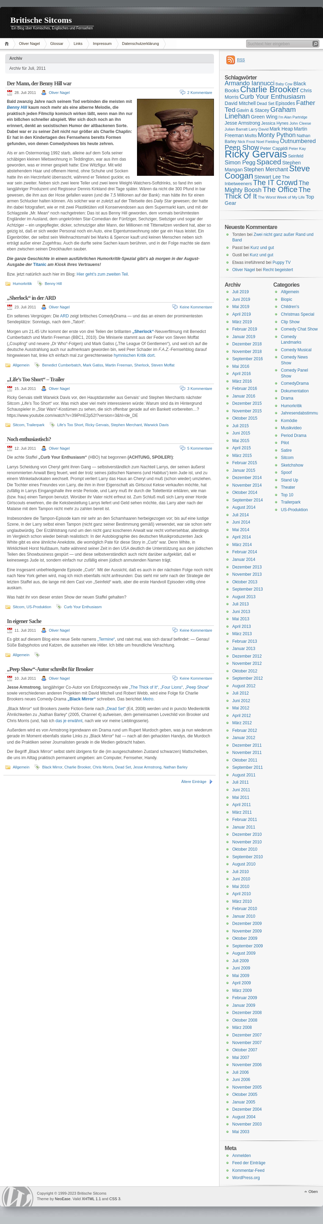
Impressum (102, 43)
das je (61, 720)
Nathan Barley (176, 767)
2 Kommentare (199, 92)
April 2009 (241, 983)
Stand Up (289, 480)
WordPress (17, 1196)
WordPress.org (246, 1177)
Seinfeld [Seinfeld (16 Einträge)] (295, 156)
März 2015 (242, 455)
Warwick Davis (156, 425)
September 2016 (247, 358)
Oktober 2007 (244, 1050)
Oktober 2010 (244, 849)
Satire (286, 450)
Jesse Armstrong (147, 767)
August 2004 (243, 1117)
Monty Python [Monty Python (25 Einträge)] (277, 135)
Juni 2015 (241, 433)
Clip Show (290, 321)
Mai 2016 (240, 366)
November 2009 (247, 931)
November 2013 (247, 574)
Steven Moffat (163, 365)
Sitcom (19, 425)
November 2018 (247, 351)
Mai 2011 (240, 797)
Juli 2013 (240, 604)
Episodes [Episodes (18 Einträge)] (285, 103)
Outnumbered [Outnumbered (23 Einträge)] (298, 141)
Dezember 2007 (247, 1035)
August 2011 (243, 775)
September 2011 (247, 767)
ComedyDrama (295, 383)
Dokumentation (295, 391)
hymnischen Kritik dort (134, 355)
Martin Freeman (118, 365)
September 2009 (247, 946)
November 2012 (247, 663)
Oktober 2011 (244, 760)
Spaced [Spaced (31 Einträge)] (268, 162)
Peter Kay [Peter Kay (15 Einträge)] (297, 148)
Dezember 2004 (247, 1109)
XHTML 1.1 (91, 1199)
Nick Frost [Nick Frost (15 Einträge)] (246, 142)
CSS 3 (114, 1199)
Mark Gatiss (93, 365)
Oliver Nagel (29, 43)
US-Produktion (39, 607)
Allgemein (21, 365)
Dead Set (123, 767)
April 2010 (241, 893)
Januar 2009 (243, 1005)
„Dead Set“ (115, 708)
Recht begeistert (278, 269)
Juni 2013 (241, 611)
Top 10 (287, 495)
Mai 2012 (240, 708)
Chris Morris (102, 767)
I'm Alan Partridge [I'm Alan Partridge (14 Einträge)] (292, 117)
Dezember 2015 (247, 403)
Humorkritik (22, 283)
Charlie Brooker (78, 767)
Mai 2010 (240, 886)
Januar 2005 (243, 1102)
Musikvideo (291, 427)
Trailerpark (36, 425)
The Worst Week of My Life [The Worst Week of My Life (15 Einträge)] (281, 197)
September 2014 (247, 500)
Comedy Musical (296, 349)
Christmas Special (297, 314)
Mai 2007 (240, 1057)
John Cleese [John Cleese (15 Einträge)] (300, 123)
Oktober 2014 (244, 492)
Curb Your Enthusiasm (82, 607)
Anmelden (241, 1155)
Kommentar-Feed (248, 1170)
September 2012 (247, 678)
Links (78, 43)
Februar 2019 (244, 329)
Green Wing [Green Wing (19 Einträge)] (264, 116)
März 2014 (242, 544)
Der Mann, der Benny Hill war (39, 83)
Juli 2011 (240, 782)
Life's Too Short (70, 425)
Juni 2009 (241, 968)
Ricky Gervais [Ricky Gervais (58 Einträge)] (256, 154)
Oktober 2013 (244, 582)
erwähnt (75, 720)
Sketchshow (292, 465)
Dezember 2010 (247, 834)
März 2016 (242, 381)
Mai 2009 (240, 975)
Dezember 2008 (247, 1012)
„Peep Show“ (197, 687)
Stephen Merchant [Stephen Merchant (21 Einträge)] (266, 169)
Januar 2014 (243, 559)
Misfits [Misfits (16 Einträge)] (251, 135)
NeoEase (62, 1199)
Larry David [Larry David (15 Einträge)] (258, 129)
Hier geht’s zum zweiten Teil (102, 274)
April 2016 (241, 373)
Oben (313, 1191)
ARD (64, 316)
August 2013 (243, 596)
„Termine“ (106, 639)
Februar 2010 (244, 908)
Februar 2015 (244, 462)
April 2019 (241, 314)
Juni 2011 (241, 789)
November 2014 (247, 485)
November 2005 (247, 1087)
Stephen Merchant (126, 425)
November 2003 (247, 1124)
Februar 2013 (244, 641)
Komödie (289, 420)
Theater (288, 487)
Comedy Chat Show (299, 329)
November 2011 (247, 752)
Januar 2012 (243, 737)
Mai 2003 (240, 1131)
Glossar (56, 43)
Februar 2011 (244, 819)
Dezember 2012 (247, 656)
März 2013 (242, 633)
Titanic (39, 264)
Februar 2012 (244, 730)
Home (8, 43)
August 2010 (243, 864)
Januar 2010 (243, 916)
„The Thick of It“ (143, 687)
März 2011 (242, 812)
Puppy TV (282, 262)
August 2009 (243, 953)
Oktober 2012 (244, 671)
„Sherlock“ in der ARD (31, 298)
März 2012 (242, 722)
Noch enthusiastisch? (29, 439)
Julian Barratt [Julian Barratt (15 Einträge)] (236, 129)
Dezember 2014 (247, 477)
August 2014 (243, 507)
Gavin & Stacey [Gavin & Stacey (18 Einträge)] (252, 110)
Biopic (286, 299)
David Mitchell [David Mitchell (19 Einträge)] (240, 103)
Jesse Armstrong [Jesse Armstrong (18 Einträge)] (242, 123)
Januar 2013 (243, 648)
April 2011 (241, 804)
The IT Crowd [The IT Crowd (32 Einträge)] (275, 183)
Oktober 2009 (244, 938)
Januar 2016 (243, 396)
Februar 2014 (244, 551)
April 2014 (241, 537)
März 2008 (242, 1027)
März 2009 (242, 990)
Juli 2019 (240, 291)
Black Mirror (52, 767)
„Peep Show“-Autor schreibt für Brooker (50, 669)
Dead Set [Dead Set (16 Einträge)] (265, 103)
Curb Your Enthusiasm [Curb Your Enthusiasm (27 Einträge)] (272, 96)
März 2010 (242, 901)
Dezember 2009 (247, 923)
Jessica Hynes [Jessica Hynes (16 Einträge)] (274, 123)
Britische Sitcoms (41, 20)
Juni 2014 (241, 522)
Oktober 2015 (244, 418)
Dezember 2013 (247, 567)
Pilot (285, 442)
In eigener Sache (24, 621)
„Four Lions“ (171, 687)
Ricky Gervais (97, 425)
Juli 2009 (240, 960)
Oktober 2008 (244, 1020)
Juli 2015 (240, 425)
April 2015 (241, 448)
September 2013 (247, 589)
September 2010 (247, 856)
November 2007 (247, 1042)
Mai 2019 (240, 306)
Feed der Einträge (248, 1162)
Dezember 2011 (247, 745)
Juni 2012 (241, 700)
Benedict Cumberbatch (61, 365)
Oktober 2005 (244, 1094)
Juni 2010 (241, 879)
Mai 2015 (240, 440)
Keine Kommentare (196, 307)
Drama (287, 398)
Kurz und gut (262, 247)
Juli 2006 (240, 1072)
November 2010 (247, 842)
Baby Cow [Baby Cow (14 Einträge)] (284, 84)
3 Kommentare (199, 388)
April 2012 (241, 715)
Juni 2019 (241, 299)
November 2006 (247, 1064)
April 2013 (241, 626)
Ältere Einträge (193, 782)
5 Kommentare (199, 448)
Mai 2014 (240, 529)
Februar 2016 (244, 388)
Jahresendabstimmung (302, 413)
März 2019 (242, 321)
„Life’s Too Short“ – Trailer (36, 379)
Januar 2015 (243, 470)
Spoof (286, 472)
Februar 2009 (244, 997)
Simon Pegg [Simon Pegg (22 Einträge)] (240, 162)
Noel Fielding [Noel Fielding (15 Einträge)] (267, 142)
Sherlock (141, 365)
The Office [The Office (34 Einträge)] (280, 189)
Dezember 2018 (247, 344)
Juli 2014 (240, 515)
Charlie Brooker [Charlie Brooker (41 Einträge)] (269, 89)
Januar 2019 (243, 336)
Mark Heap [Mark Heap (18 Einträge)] (281, 129)
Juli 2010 (240, 871)
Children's (290, 306)
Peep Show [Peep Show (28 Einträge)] (242, 147)
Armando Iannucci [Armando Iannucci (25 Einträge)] (250, 83)
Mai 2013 (240, 618)
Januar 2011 (243, 827)
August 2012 (243, 685)
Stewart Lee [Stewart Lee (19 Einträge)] (267, 177)
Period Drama (293, 435)
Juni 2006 (241, 1079)
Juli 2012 (240, 693)
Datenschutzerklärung (140, 43)
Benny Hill (17, 107)
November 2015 (247, 411)
